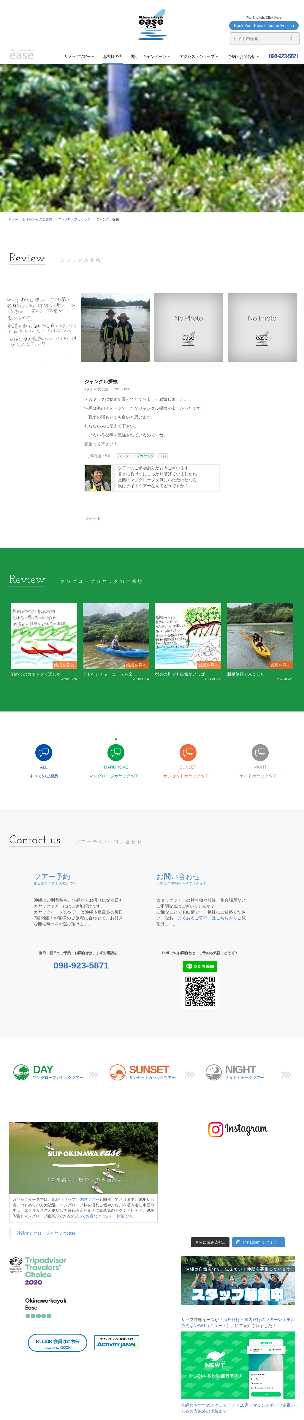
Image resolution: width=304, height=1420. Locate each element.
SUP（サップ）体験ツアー (75, 1199)
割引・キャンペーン (150, 56)
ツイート (92, 518)
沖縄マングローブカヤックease (46, 1233)
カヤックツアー (79, 56)
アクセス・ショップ (198, 56)
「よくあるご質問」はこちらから (205, 918)
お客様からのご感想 (37, 219)
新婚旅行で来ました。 (248, 674)
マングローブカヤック (74, 219)
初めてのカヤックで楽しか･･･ (39, 674)
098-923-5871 (283, 56)
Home (13, 219)
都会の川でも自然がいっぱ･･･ (183, 674)
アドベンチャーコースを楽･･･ (111, 674)
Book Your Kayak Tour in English (264, 25)
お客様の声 (112, 56)
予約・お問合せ (243, 56)
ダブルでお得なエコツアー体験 (97, 1216)
